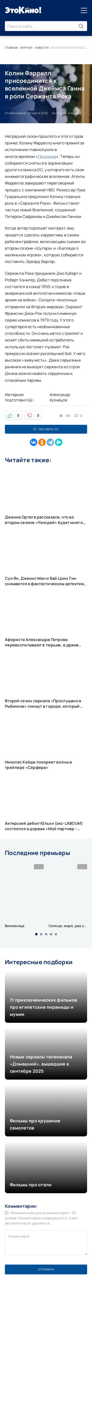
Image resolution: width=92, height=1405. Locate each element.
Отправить (46, 1269)
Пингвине (47, 156)
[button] (36, 934)
